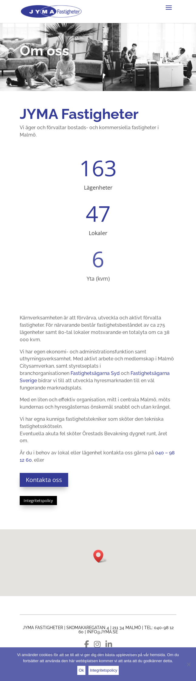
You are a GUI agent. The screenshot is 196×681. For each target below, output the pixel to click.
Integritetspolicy (38, 500)
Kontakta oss (44, 480)
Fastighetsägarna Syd (95, 373)
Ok (81, 670)
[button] (100, 556)
